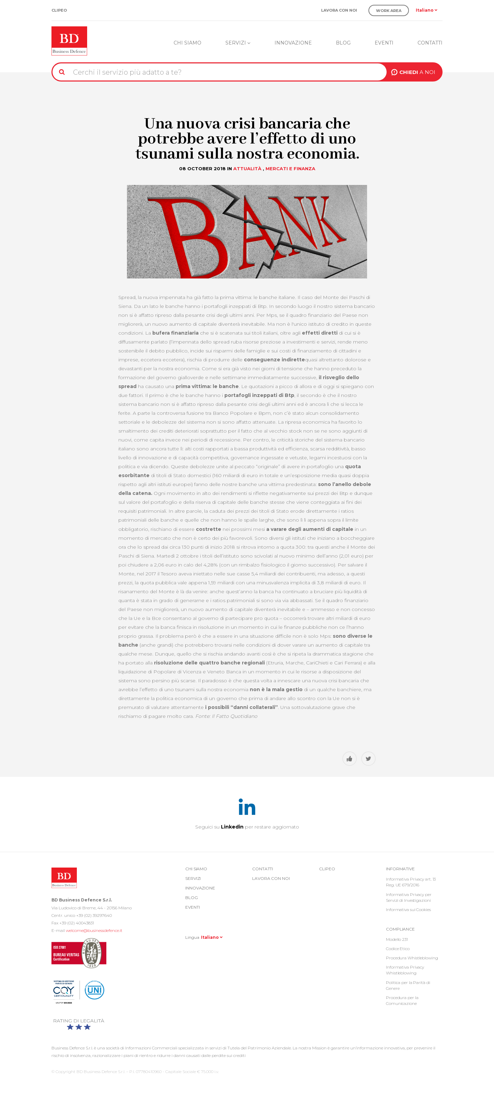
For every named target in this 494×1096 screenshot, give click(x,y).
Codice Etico (398, 948)
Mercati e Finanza (290, 168)
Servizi (237, 43)
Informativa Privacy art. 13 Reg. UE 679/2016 (411, 881)
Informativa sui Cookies (408, 909)
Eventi (384, 43)
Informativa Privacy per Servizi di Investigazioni (409, 897)
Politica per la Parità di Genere (408, 985)
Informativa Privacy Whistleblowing (405, 969)
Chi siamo (187, 43)
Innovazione (293, 43)
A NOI (417, 72)
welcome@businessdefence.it (94, 930)
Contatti (430, 43)
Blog (343, 43)
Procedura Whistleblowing (412, 957)
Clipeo (59, 10)
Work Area (388, 10)
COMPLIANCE (400, 929)
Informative (400, 868)
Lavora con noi (339, 10)
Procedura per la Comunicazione (402, 1000)
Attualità (247, 168)
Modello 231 (397, 939)
